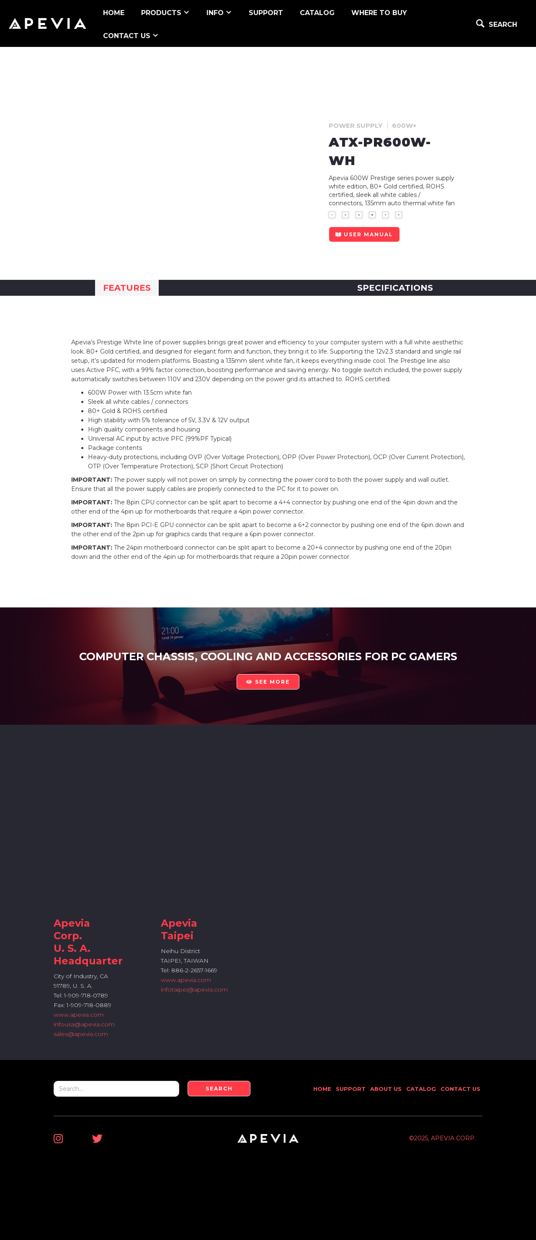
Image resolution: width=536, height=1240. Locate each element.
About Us (386, 1088)
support (266, 13)
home (113, 13)
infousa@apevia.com (84, 1024)
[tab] (127, 288)
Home (322, 1088)
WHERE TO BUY (379, 13)
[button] (165, 11)
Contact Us (460, 1088)
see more (268, 682)
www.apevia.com (79, 1014)
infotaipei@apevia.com (194, 989)
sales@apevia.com (81, 1034)
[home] (47, 23)
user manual (364, 234)
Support (351, 1088)
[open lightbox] (332, 215)
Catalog (317, 13)
